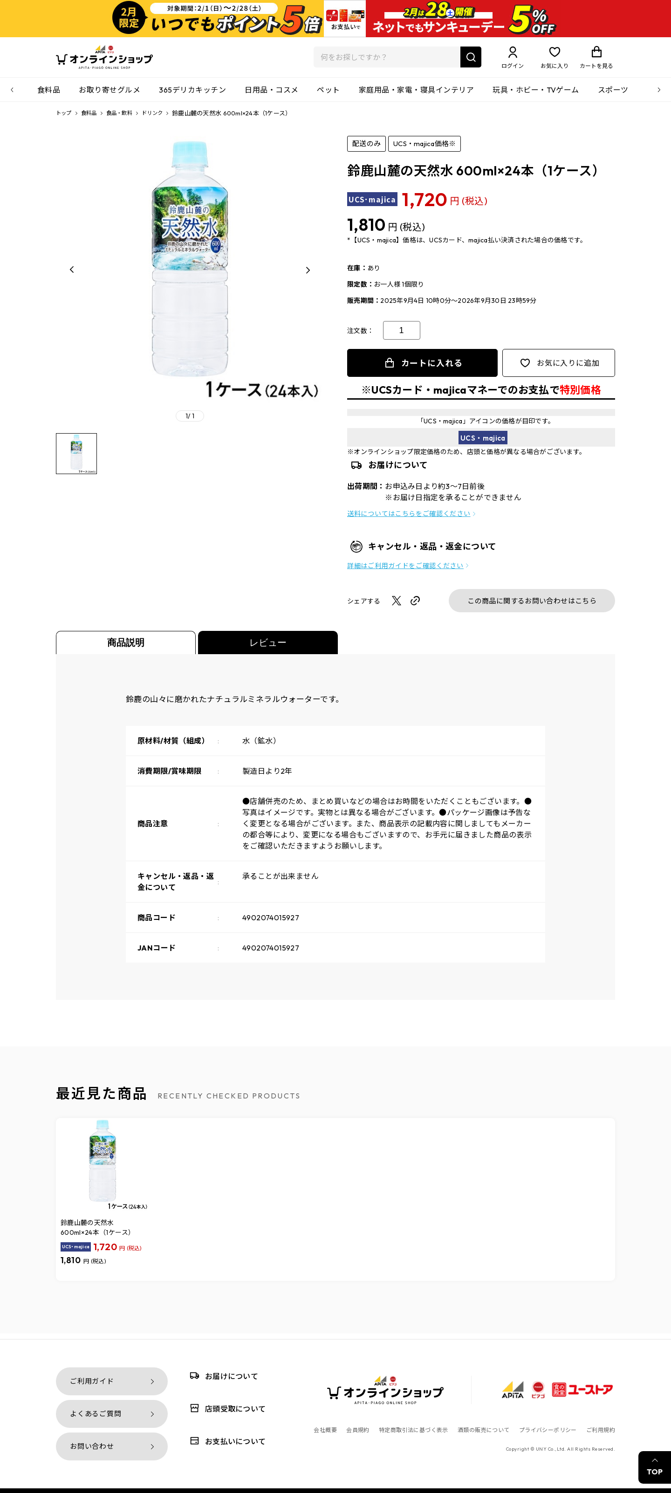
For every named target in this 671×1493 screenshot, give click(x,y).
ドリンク (164, 118)
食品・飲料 (127, 118)
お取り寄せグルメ (109, 95)
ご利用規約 (600, 1429)
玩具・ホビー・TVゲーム (536, 95)
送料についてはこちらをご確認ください (409, 519)
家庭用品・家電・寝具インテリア (416, 95)
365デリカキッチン (192, 95)
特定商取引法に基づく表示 (413, 1429)
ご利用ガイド (92, 1381)
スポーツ (613, 95)
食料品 (48, 95)
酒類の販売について (484, 1429)
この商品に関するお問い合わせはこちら (531, 606)
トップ (65, 118)
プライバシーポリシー (548, 1429)
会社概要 (325, 1429)
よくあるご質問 (95, 1413)
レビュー (268, 648)
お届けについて (222, 1375)
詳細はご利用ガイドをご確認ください (405, 571)
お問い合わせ (92, 1446)
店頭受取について (226, 1408)
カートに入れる (432, 368)
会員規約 (358, 1429)
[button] (72, 275)
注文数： (360, 336)
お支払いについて (226, 1441)
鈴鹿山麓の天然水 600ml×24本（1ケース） (98, 1233)
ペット (328, 95)
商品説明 (125, 648)
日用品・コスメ (271, 95)
